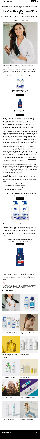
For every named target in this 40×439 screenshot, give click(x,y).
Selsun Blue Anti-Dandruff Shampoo (12, 71)
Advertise (21, 437)
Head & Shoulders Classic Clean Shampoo (27, 69)
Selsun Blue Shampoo (21, 124)
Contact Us (4, 437)
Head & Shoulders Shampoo (9, 122)
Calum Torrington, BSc (9, 282)
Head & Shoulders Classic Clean (12, 163)
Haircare (10, 3)
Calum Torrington (16, 20)
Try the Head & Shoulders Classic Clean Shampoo (14, 185)
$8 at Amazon (20, 114)
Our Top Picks (17, 3)
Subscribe (33, 1)
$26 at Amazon (20, 94)
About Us (24, 3)
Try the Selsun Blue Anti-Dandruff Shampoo (13, 189)
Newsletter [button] (4, 435)
